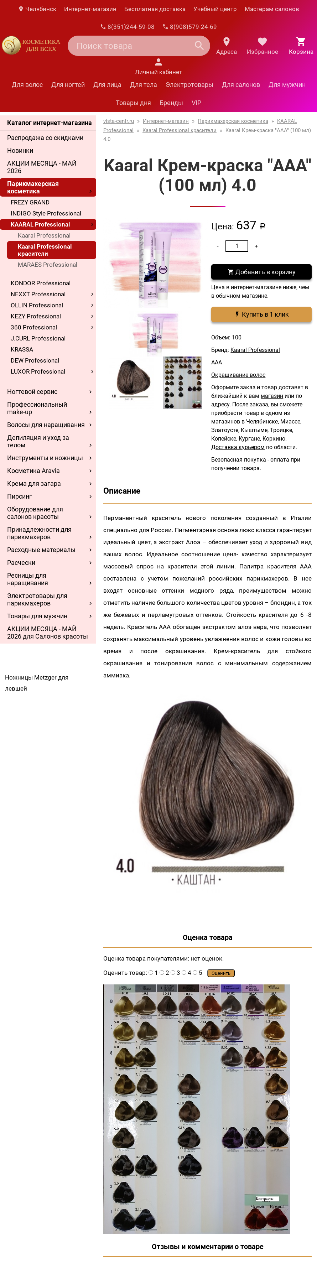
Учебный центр (215, 8)
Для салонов (241, 84)
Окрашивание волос (238, 374)
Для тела (143, 84)
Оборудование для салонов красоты (35, 512)
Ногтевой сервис (32, 391)
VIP (196, 102)
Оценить (221, 973)
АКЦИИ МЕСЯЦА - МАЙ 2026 (42, 167)
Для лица (107, 84)
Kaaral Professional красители (45, 250)
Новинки (20, 150)
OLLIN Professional (37, 305)
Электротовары (189, 84)
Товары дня (133, 102)
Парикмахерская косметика (33, 187)
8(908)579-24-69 (189, 26)
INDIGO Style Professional (46, 213)
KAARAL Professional (40, 224)
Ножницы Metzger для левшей (36, 683)
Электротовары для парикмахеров (37, 599)
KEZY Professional (36, 316)
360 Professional (34, 327)
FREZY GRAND (30, 202)
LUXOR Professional (38, 371)
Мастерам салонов (272, 8)
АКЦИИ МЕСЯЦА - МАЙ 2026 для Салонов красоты (47, 632)
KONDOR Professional (41, 283)
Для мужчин (287, 84)
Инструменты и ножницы (45, 458)
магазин (272, 395)
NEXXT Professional (38, 294)
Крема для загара (34, 483)
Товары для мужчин (37, 616)
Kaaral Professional (44, 235)
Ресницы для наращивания (27, 579)
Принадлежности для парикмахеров (39, 533)
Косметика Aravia (33, 470)
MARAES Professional (47, 264)
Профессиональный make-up (37, 408)
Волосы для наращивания (46, 424)
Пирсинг (19, 496)
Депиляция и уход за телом (38, 441)
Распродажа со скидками (45, 137)
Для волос (27, 84)
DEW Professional (35, 360)
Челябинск (37, 8)
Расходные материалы (41, 549)
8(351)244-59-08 (127, 26)
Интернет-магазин (90, 8)
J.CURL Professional (38, 338)
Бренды (171, 102)
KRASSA (22, 349)
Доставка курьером (238, 447)
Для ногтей (68, 84)
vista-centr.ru (118, 121)
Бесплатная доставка (155, 8)
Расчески (21, 562)
